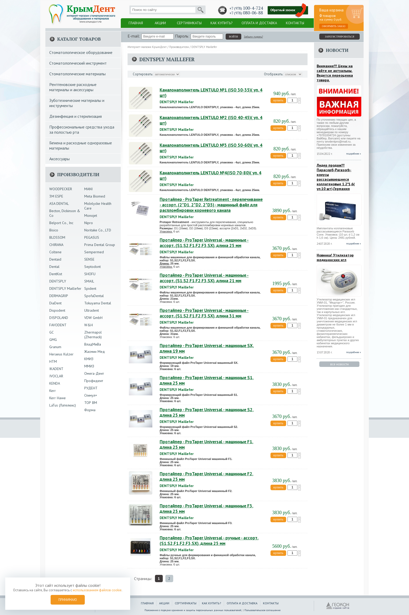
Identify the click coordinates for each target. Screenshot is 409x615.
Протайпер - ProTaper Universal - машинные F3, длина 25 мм (206, 508)
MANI (88, 189)
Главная (136, 23)
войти (233, 36)
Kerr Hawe (57, 398)
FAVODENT (58, 325)
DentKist (55, 274)
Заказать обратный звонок (288, 10)
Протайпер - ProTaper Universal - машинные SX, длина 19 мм (207, 348)
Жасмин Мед (94, 351)
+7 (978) (246, 8)
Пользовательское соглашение (262, 610)
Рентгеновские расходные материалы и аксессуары (73, 87)
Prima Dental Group (99, 244)
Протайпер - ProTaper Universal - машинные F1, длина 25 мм (206, 444)
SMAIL (89, 281)
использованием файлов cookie (97, 590)
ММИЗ (89, 366)
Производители (179, 47)
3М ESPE (56, 196)
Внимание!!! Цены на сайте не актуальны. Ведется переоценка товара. (335, 73)
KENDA (54, 383)
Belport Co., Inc (61, 222)
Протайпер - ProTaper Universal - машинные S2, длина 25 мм (207, 412)
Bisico (53, 230)
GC (51, 332)
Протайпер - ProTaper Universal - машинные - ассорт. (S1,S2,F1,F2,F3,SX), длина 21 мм (204, 278)
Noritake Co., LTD (97, 230)
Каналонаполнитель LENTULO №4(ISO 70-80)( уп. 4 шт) (210, 175)
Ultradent (91, 310)
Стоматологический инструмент (78, 63)
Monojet (90, 215)
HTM (53, 361)
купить (278, 100)
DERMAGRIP (58, 295)
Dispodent (57, 310)
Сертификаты (189, 23)
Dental (54, 266)
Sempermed (94, 252)
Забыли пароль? (253, 36)
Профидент (93, 380)
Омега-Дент (94, 373)
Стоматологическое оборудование (80, 52)
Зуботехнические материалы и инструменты (76, 103)
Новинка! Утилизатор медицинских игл (335, 257)
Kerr (52, 390)
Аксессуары (59, 158)
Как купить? (221, 23)
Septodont (92, 266)
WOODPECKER (60, 189)
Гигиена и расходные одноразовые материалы (80, 145)
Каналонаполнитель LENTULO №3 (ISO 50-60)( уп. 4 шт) (211, 147)
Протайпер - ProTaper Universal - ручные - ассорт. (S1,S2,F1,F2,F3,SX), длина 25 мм (209, 540)
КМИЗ (88, 358)
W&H (88, 325)
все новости (339, 364)
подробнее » (353, 153)
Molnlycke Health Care (97, 206)
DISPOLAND (58, 317)
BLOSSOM (57, 237)
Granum (55, 347)
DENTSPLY (57, 281)
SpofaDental (94, 295)
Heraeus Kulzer (61, 354)
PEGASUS (91, 237)
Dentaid (55, 259)
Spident (90, 288)
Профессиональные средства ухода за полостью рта (81, 129)
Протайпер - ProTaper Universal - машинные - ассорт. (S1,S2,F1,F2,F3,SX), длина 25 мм (204, 242)
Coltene (55, 252)
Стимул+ (90, 395)
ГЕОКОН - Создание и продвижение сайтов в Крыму (338, 606)
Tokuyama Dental (97, 303)
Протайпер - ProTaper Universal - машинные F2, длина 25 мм (206, 476)
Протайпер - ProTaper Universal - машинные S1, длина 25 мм (207, 380)
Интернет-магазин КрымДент (147, 47)
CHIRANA (56, 244)
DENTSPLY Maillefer (204, 47)
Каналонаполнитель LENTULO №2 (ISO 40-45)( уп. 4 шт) (211, 120)
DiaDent (55, 303)
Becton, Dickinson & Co (64, 213)
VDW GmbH (93, 317)
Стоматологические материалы (77, 73)
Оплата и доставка (259, 23)
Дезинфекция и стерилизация (75, 116)
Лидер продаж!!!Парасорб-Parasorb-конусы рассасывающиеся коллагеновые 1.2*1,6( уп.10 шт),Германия (336, 177)
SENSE (89, 259)
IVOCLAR (56, 376)
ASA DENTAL (59, 203)
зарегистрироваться (339, 36)
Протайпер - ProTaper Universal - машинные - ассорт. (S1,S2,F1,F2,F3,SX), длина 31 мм (204, 313)
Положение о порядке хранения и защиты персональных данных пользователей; (193, 610)
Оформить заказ (333, 26)
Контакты (295, 23)
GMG (53, 339)
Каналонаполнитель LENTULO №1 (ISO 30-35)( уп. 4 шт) (211, 92)
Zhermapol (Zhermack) (93, 334)
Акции (160, 23)
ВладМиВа (92, 344)
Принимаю (67, 600)
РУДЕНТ (91, 388)
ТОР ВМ (90, 402)
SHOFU (89, 274)
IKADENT (56, 368)
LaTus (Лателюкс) (62, 405)
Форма (89, 410)
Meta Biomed (94, 196)
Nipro (88, 222)
